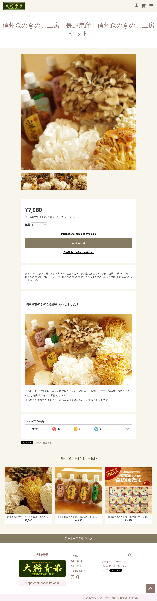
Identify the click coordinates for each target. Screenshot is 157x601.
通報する (47, 442)
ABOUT (77, 561)
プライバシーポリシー (113, 561)
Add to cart (78, 243)
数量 (27, 224)
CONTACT (79, 571)
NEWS (76, 566)
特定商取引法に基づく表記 (115, 566)
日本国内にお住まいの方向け (78, 252)
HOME (76, 556)
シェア (38, 442)
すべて (35, 429)
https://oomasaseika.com (42, 583)
